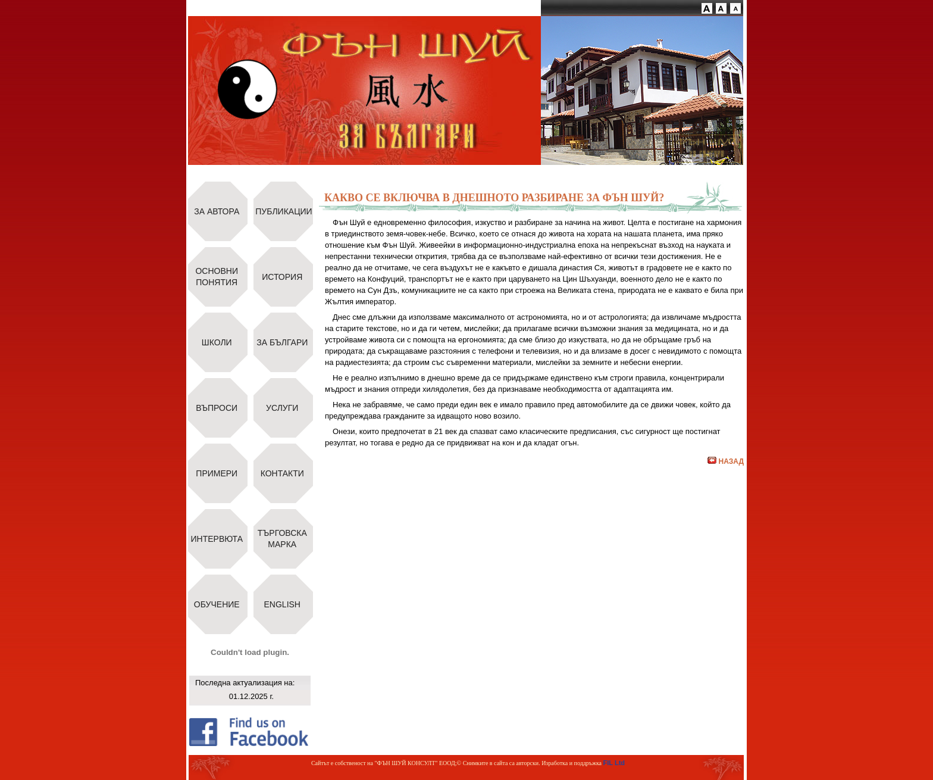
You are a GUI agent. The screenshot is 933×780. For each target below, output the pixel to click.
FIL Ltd (614, 762)
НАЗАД (725, 461)
